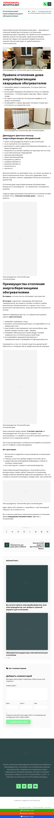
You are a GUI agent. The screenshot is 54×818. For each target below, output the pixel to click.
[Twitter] (24, 786)
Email (22, 703)
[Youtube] (35, 786)
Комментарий (11, 686)
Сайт (35, 703)
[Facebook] (18, 786)
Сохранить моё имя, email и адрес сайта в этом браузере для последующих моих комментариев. (26, 716)
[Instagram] (29, 786)
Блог (9, 612)
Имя (8, 703)
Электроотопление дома (25, 196)
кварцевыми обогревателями (20, 517)
